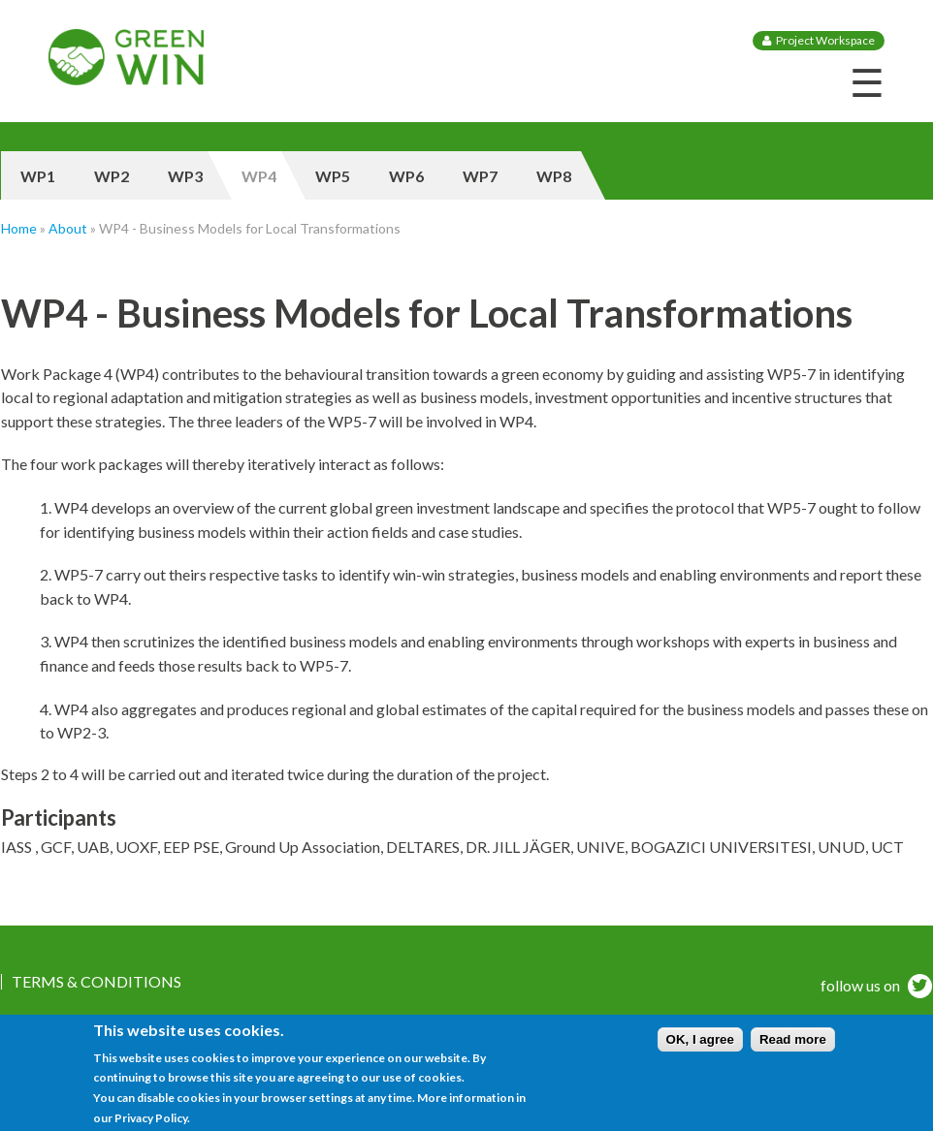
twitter (917, 988)
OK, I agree (700, 1046)
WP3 (185, 176)
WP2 (111, 176)
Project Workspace (825, 40)
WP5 (332, 176)
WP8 (553, 176)
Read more (792, 1046)
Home (19, 228)
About (67, 228)
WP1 (37, 176)
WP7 (480, 176)
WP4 (258, 176)
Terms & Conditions (96, 982)
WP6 (406, 176)
